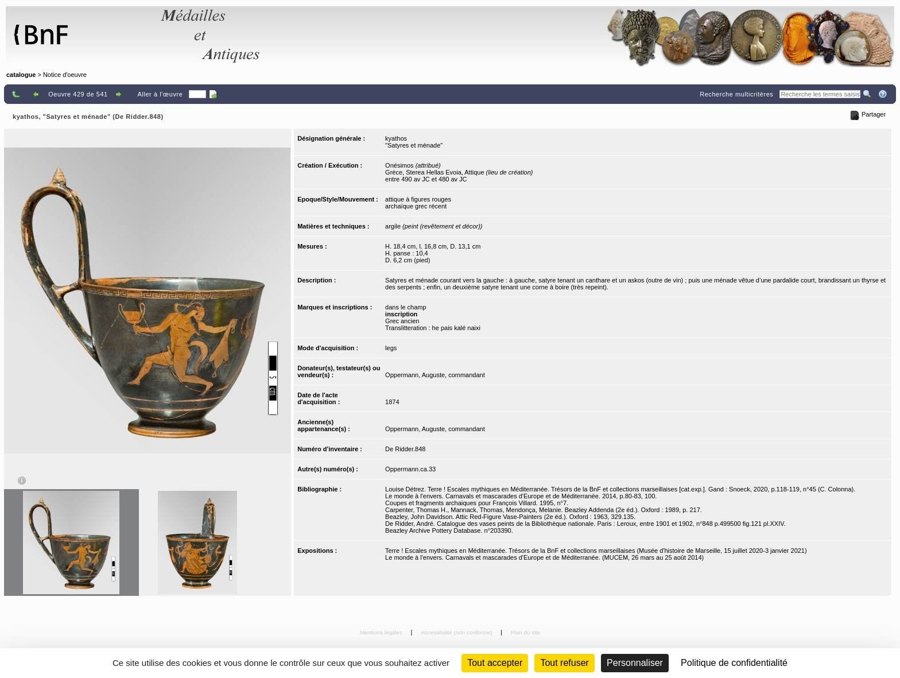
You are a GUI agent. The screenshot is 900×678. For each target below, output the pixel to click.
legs (391, 347)
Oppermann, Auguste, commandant (435, 374)
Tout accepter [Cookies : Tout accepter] (494, 663)
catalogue (21, 74)
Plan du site (526, 632)
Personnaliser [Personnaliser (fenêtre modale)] (635, 663)
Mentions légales (382, 632)
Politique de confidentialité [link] (734, 663)
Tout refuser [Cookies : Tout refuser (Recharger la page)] (564, 663)
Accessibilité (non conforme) (457, 632)
